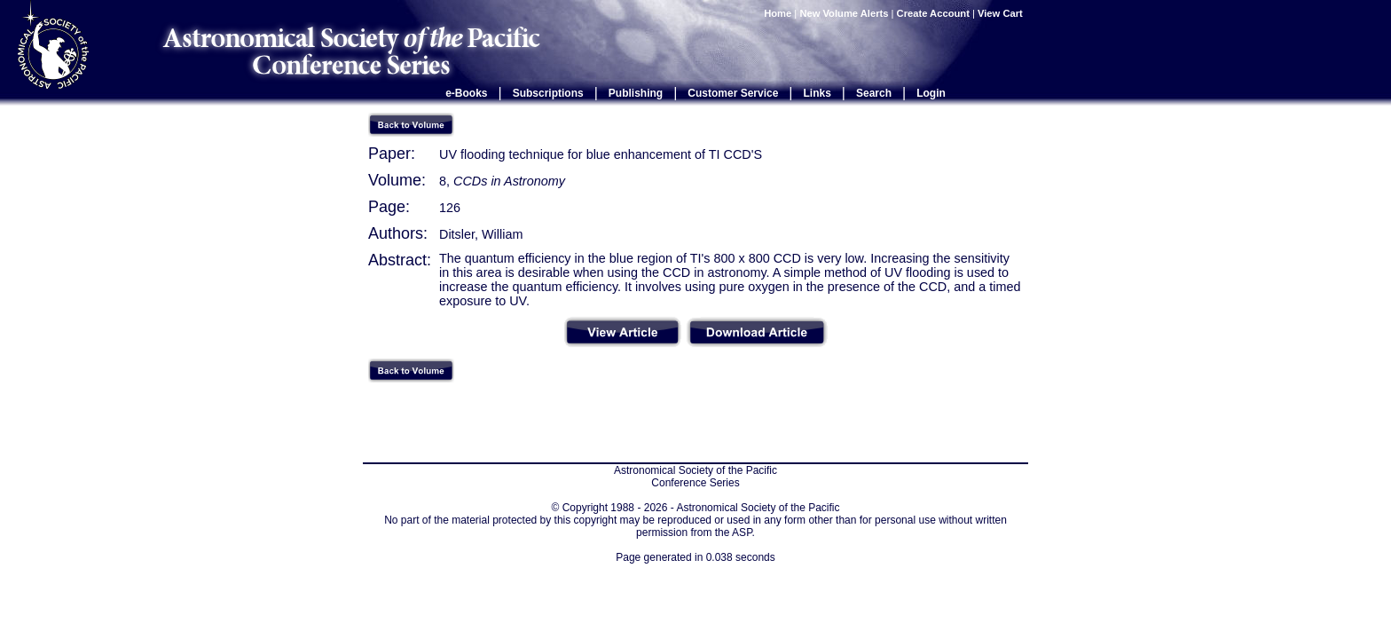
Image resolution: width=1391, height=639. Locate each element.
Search (874, 93)
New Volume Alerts (843, 13)
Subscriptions (548, 93)
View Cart (1002, 13)
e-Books (466, 93)
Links (817, 93)
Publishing (636, 93)
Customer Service (733, 93)
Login (931, 93)
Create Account (933, 13)
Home (777, 13)
